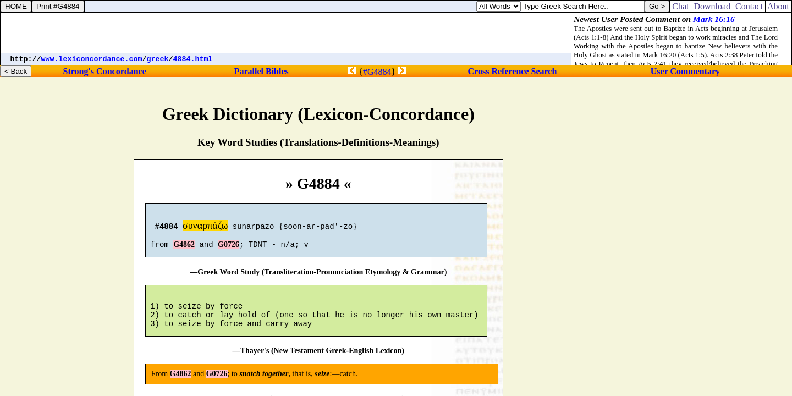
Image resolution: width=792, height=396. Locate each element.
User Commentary (685, 71)
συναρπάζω (205, 227)
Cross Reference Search (512, 71)
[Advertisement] (286, 33)
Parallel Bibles (261, 71)
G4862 (184, 249)
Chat (680, 6)
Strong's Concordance (104, 71)
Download (712, 6)
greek (158, 59)
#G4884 (377, 71)
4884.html (193, 59)
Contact (749, 6)
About (778, 6)
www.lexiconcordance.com (91, 59)
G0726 (228, 249)
